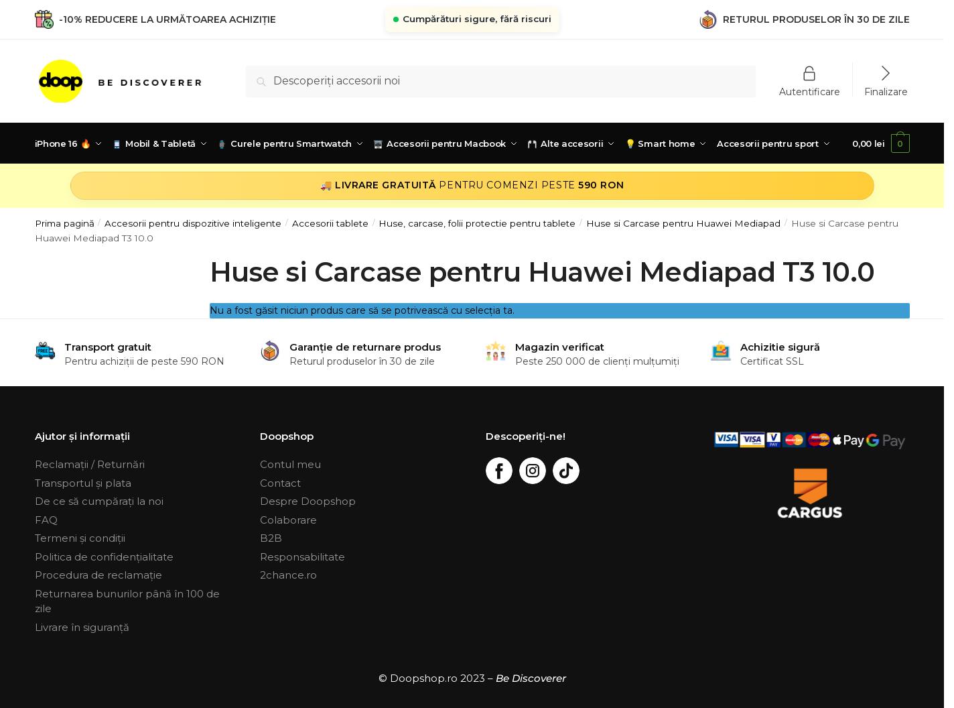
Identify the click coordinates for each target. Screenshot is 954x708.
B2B (271, 538)
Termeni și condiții (80, 538)
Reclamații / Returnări (90, 464)
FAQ (46, 520)
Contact (280, 483)
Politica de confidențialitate (104, 556)
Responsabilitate (302, 556)
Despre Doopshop (308, 501)
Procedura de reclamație (98, 575)
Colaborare (288, 520)
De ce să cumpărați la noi (99, 501)
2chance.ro (288, 575)
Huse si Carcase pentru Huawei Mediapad (683, 223)
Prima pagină (64, 223)
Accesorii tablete (330, 223)
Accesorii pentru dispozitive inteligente (193, 223)
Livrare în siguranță (82, 627)
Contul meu (290, 464)
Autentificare (809, 91)
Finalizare (886, 91)
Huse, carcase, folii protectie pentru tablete (477, 223)
